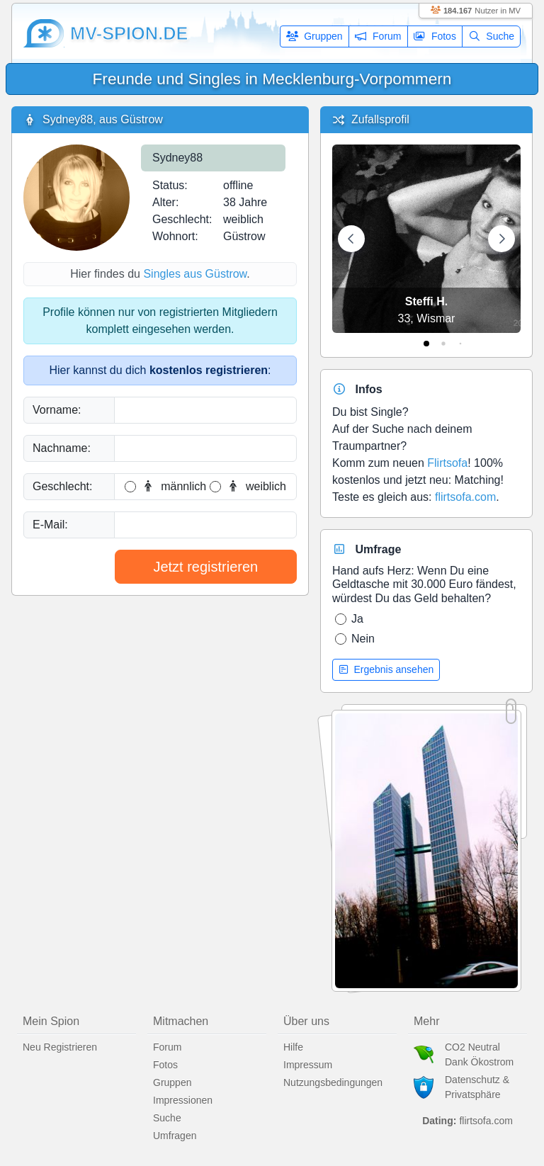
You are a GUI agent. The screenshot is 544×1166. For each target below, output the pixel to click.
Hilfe (293, 1047)
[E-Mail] (205, 524)
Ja (357, 619)
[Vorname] (205, 410)
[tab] (426, 343)
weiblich (256, 486)
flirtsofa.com (465, 497)
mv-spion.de (129, 33)
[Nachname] (205, 448)
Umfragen (174, 1135)
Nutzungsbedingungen (332, 1082)
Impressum (307, 1064)
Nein (363, 639)
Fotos (435, 36)
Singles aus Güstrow (194, 274)
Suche (491, 36)
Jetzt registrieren (205, 566)
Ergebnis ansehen (386, 669)
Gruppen (314, 36)
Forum (378, 36)
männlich (173, 486)
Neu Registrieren (60, 1047)
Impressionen (182, 1100)
